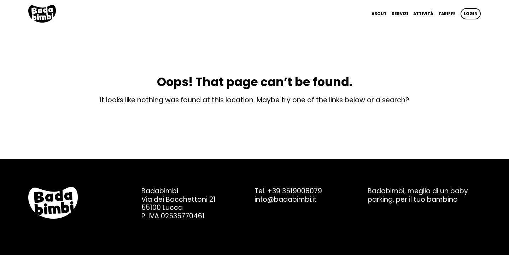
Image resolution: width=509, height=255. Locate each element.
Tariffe (447, 14)
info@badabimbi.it (286, 199)
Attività (423, 14)
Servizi (400, 14)
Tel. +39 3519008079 (288, 191)
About (379, 14)
